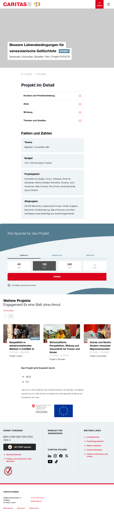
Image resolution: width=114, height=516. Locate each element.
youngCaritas (91, 437)
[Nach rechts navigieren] (11, 316)
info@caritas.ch (36, 501)
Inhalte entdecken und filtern (96, 455)
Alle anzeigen (8, 310)
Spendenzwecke (12, 455)
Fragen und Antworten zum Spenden (17, 460)
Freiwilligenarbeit (94, 441)
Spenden (99, 4)
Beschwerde (8, 508)
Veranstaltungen (93, 450)
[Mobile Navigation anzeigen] (109, 4)
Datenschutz (34, 508)
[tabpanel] (57, 271)
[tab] (24, 256)
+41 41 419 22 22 (37, 498)
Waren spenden (92, 446)
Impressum (21, 508)
